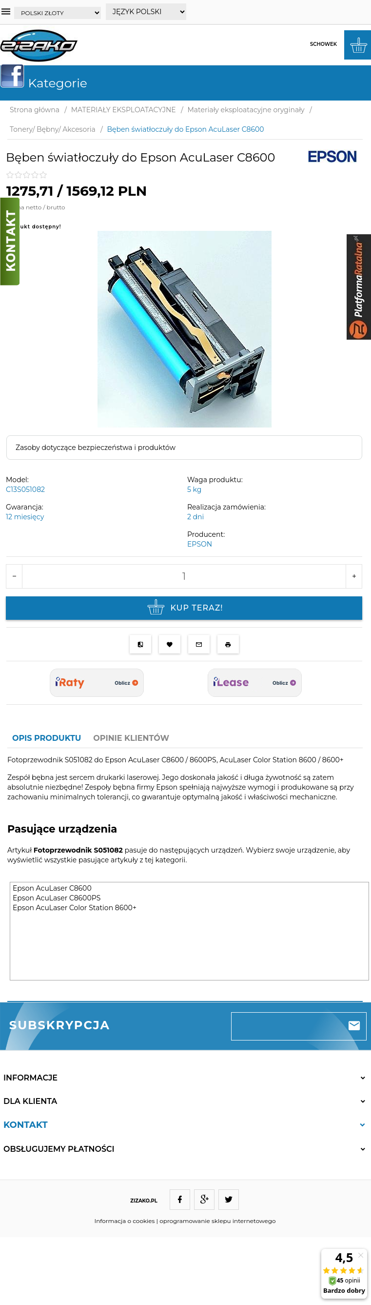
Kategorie (47, 83)
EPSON (199, 544)
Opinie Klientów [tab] (131, 738)
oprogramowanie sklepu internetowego (217, 1220)
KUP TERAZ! (184, 608)
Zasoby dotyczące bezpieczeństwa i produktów (96, 447)
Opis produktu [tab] (46, 738)
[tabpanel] (185, 874)
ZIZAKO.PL (143, 1201)
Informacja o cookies (125, 1220)
